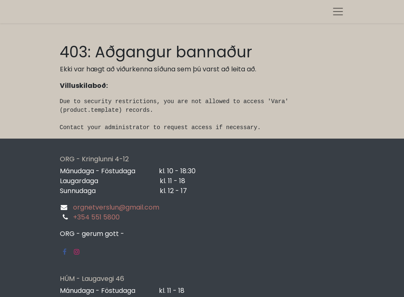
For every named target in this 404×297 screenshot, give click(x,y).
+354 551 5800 (96, 217)
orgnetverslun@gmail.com (116, 207)
